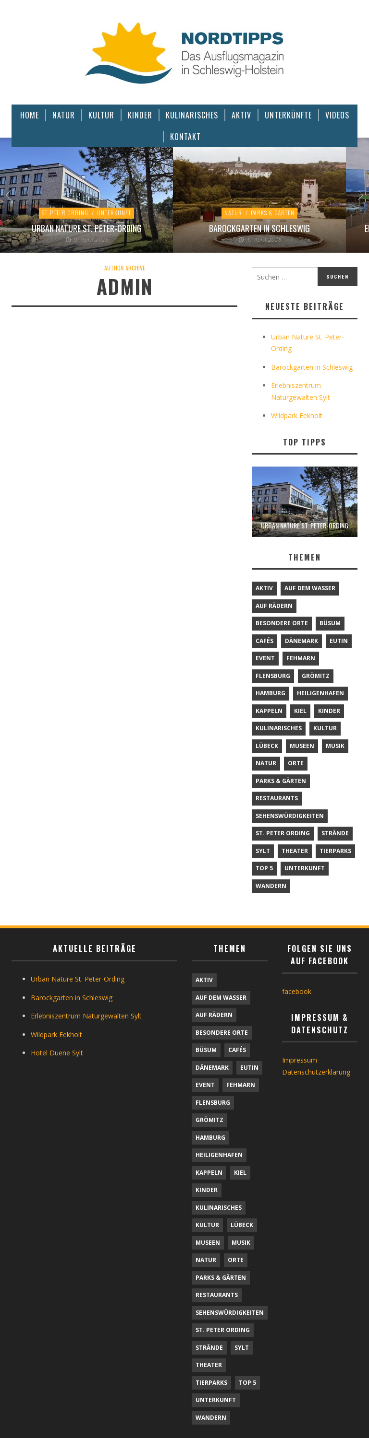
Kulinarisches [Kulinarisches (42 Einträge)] (279, 728)
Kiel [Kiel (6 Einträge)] (300, 711)
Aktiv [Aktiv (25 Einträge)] (264, 588)
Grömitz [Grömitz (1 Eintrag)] (316, 676)
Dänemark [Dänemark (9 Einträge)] (301, 641)
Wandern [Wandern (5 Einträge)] (271, 886)
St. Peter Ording (65, 213)
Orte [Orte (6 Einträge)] (296, 763)
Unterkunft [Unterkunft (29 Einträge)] (304, 868)
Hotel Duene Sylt (57, 1052)
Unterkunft (114, 213)
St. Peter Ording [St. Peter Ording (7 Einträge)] (283, 833)
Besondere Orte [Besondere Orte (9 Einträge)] (282, 623)
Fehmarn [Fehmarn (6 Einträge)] (300, 658)
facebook (296, 991)
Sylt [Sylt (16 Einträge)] (263, 851)
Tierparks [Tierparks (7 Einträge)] (335, 851)
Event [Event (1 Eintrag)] (265, 658)
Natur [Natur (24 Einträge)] (266, 763)
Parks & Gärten (273, 213)
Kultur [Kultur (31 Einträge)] (325, 728)
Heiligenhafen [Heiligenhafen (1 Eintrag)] (320, 693)
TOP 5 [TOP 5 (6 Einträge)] (264, 868)
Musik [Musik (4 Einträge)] (335, 746)
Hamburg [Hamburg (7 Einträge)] (270, 693)
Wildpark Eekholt (296, 415)
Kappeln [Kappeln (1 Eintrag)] (269, 711)
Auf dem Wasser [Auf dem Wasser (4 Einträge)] (309, 588)
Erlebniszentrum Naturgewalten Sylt (86, 1015)
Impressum (299, 1059)
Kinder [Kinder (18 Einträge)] (329, 711)
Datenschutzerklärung (316, 1071)
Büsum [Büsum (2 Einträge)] (330, 623)
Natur (233, 213)
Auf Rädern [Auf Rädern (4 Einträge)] (274, 606)
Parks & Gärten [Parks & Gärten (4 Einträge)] (281, 781)
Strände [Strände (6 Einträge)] (335, 833)
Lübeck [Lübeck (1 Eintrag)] (267, 746)
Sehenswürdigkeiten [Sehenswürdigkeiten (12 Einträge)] (290, 816)
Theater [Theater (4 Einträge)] (295, 851)
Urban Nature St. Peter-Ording (87, 228)
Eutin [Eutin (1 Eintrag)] (339, 641)
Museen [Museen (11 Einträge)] (302, 746)
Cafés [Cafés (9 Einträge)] (264, 641)
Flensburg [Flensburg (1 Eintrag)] (273, 676)
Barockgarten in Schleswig (259, 228)
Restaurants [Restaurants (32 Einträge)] (277, 798)
